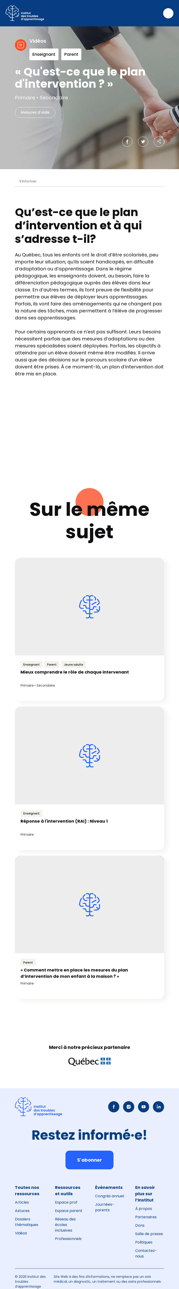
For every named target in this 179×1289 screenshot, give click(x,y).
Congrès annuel (109, 1196)
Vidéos (21, 1233)
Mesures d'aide (35, 112)
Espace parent (68, 1210)
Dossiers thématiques (26, 1221)
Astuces (22, 1210)
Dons (140, 1225)
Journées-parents (104, 1207)
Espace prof (66, 1202)
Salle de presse (149, 1234)
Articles (22, 1202)
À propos (143, 1208)
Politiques (143, 1242)
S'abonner (89, 1160)
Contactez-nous (146, 1253)
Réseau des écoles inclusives (65, 1224)
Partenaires (146, 1217)
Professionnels (68, 1238)
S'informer (28, 181)
